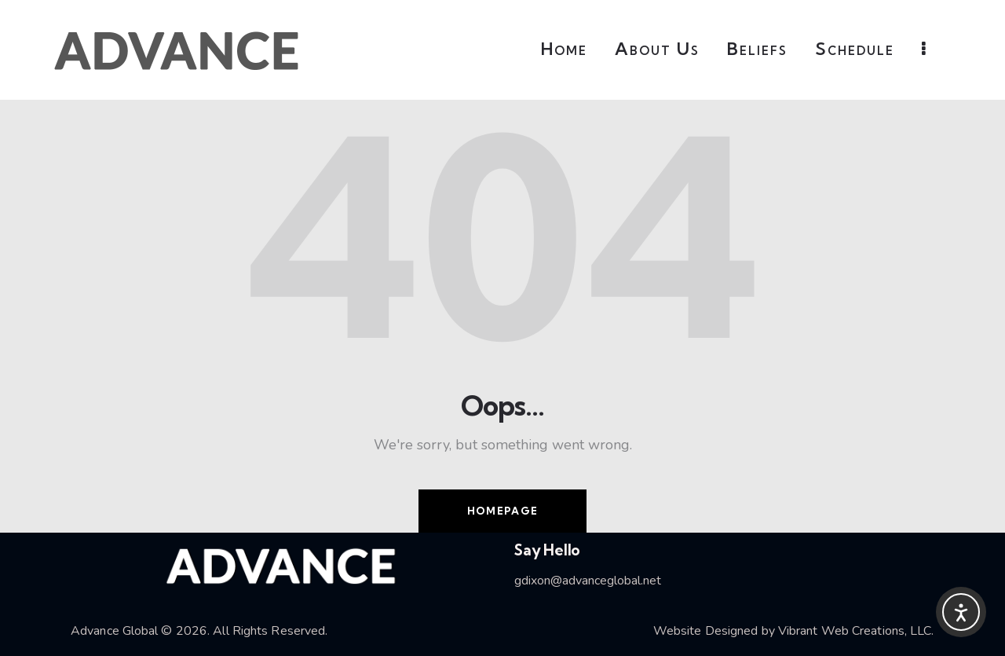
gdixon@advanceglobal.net (587, 580)
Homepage (502, 510)
